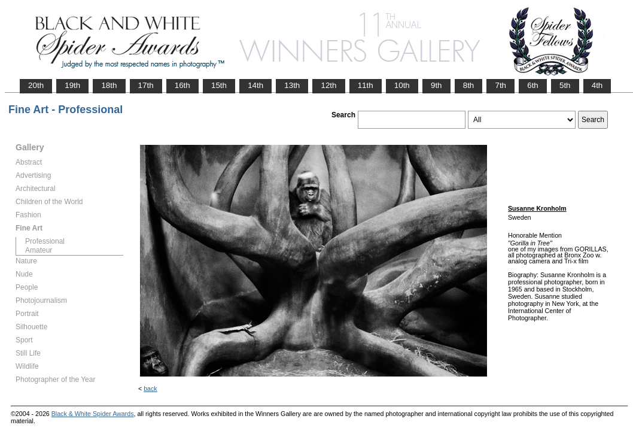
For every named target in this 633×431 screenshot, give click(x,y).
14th (255, 85)
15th (219, 85)
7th (500, 85)
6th (533, 85)
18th (109, 85)
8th (469, 85)
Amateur (38, 250)
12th (328, 85)
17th (146, 85)
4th (597, 85)
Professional (45, 241)
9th (436, 85)
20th (36, 85)
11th (365, 85)
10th (402, 85)
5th (565, 85)
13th (292, 85)
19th (72, 85)
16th (182, 85)
